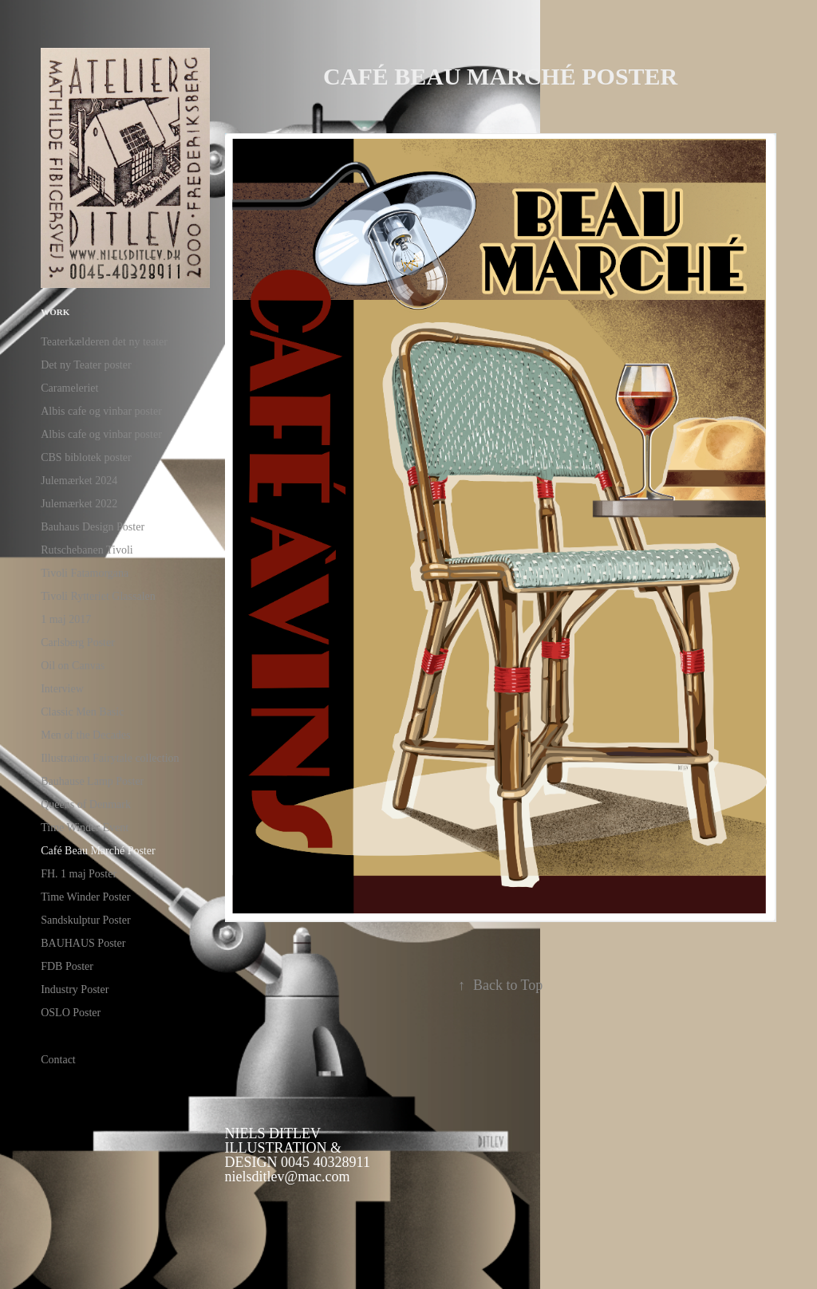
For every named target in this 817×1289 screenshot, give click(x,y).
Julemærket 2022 (79, 504)
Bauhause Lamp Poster (92, 781)
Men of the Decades (85, 735)
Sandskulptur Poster (85, 920)
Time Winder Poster (85, 897)
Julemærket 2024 (79, 481)
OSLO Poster (71, 1013)
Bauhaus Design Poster (92, 527)
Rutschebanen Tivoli (87, 550)
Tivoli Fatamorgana (84, 573)
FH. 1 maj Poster (78, 874)
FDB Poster (67, 966)
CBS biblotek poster (86, 457)
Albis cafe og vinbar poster (101, 411)
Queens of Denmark (86, 804)
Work (55, 312)
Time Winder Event (84, 828)
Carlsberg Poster (78, 642)
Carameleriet (69, 388)
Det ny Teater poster (86, 365)
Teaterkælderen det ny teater (104, 342)
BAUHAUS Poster (83, 943)
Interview (62, 689)
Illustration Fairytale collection (110, 758)
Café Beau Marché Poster (98, 851)
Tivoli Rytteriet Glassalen (98, 596)
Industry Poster (75, 989)
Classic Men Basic (82, 712)
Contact (58, 1060)
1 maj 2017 (66, 619)
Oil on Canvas (73, 666)
